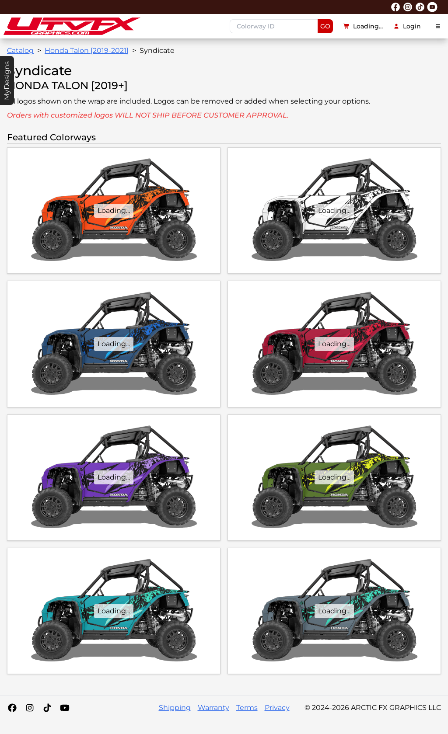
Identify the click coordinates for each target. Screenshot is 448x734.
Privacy (277, 707)
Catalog (20, 50)
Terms (247, 707)
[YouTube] (65, 708)
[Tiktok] (47, 708)
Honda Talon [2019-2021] (87, 50)
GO (325, 26)
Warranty (213, 707)
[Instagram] (29, 708)
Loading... (363, 26)
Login (407, 26)
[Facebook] (12, 708)
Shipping (175, 707)
